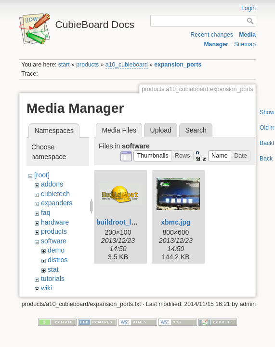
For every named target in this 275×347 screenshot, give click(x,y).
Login (248, 8)
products (87, 64)
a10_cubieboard (126, 64)
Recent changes (211, 34)
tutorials (53, 278)
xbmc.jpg (175, 222)
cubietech (55, 194)
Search (195, 130)
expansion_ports (177, 64)
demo (56, 250)
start (64, 64)
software (53, 241)
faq (45, 212)
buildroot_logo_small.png (137, 222)
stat (53, 269)
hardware (55, 222)
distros (57, 260)
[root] (42, 175)
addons (52, 184)
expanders (56, 203)
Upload (160, 130)
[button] (152, 155)
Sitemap (245, 44)
